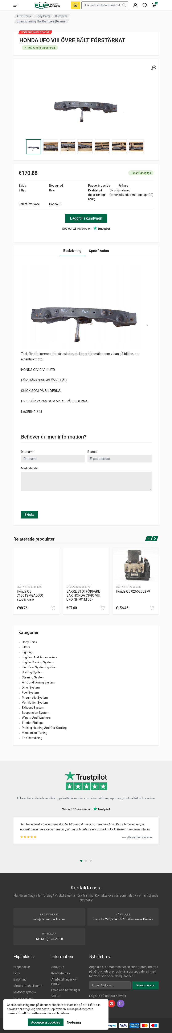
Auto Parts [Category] (24, 16)
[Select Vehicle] (75, 5)
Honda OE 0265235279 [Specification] (133, 591)
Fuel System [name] (30, 692)
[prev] (148, 538)
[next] (155, 538)
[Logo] (47, 5)
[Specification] (86, 101)
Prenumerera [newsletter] (145, 985)
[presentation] (53, 503)
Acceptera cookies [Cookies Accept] (45, 1022)
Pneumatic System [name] (35, 697)
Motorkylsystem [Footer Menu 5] (24, 992)
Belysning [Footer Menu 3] (19, 979)
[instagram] (120, 1003)
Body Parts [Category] (43, 16)
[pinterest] (111, 1003)
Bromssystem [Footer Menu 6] (23, 998)
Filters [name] (26, 647)
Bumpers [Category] (61, 16)
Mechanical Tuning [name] (34, 733)
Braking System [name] (32, 672)
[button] (81, 860)
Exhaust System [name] (33, 708)
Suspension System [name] (35, 713)
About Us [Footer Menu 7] (57, 967)
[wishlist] (144, 5)
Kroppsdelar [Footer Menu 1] (21, 967)
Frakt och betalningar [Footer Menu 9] (65, 990)
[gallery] (153, 68)
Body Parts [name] (29, 642)
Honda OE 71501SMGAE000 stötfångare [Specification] (30, 595)
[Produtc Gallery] (36, 564)
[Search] (124, 5)
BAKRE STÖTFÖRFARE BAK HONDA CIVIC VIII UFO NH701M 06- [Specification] (83, 595)
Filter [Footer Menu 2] (16, 973)
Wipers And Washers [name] (36, 718)
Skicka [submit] (29, 515)
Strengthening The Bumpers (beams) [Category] (41, 21)
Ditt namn (27, 452)
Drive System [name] (31, 687)
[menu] (15, 5)
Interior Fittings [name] (32, 723)
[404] (135, 5)
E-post (92, 452)
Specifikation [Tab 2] (99, 251)
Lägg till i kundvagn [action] (86, 218)
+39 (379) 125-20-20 (49, 939)
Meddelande (29, 468)
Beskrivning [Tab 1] (72, 251)
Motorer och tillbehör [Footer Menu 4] (27, 986)
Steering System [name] (33, 677)
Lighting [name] (27, 652)
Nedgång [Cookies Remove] (74, 1022)
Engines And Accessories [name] (39, 657)
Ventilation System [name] (35, 702)
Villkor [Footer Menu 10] (55, 996)
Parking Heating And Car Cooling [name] (44, 728)
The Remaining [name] (32, 738)
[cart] (53, 608)
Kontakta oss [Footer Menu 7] (60, 973)
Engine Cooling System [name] (38, 662)
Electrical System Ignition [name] (39, 667)
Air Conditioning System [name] (38, 682)
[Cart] (154, 5)
